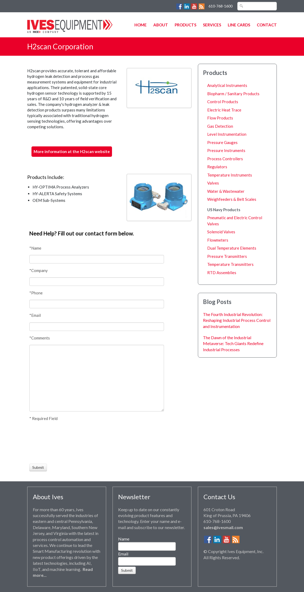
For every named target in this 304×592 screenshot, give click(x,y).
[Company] (96, 281)
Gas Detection (220, 126)
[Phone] (96, 304)
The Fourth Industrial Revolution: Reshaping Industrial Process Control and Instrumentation (236, 320)
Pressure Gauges (222, 142)
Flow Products (220, 117)
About (160, 24)
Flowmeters (217, 240)
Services (212, 24)
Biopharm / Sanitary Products (233, 93)
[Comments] (96, 378)
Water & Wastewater (226, 191)
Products (185, 24)
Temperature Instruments (229, 175)
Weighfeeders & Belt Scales (231, 199)
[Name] (96, 259)
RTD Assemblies (221, 272)
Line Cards (239, 24)
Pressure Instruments (226, 150)
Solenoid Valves (221, 231)
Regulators (217, 166)
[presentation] (49, 442)
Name (123, 538)
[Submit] (38, 467)
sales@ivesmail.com (223, 527)
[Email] (96, 326)
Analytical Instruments (227, 85)
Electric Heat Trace (224, 109)
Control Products (222, 101)
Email (123, 553)
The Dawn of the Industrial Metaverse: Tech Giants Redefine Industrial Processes (233, 343)
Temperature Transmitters (230, 264)
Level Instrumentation (226, 134)
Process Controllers (225, 158)
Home (140, 24)
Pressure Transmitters (227, 256)
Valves (213, 183)
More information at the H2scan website (72, 151)
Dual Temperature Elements (231, 248)
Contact (267, 24)
